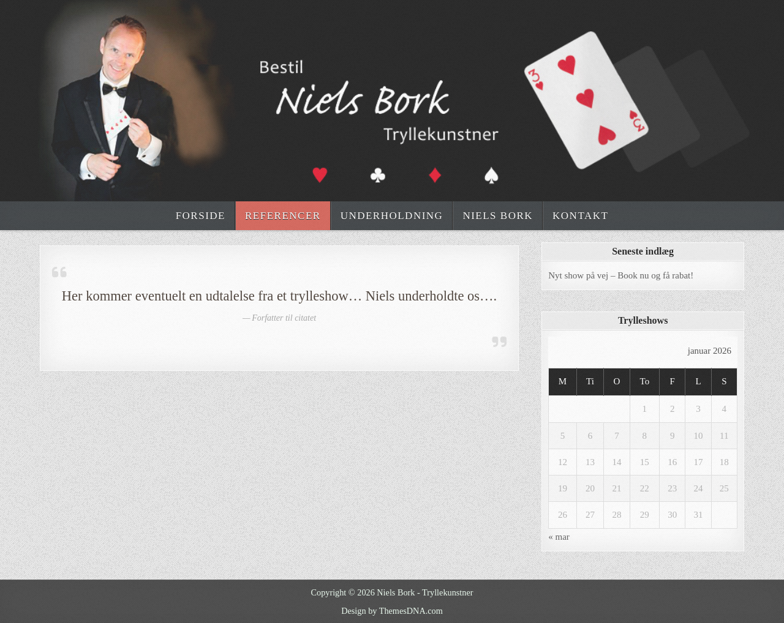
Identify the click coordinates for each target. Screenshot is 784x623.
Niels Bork (497, 216)
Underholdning (392, 216)
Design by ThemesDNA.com (392, 611)
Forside (200, 216)
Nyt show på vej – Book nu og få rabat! (620, 275)
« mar (559, 537)
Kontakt (580, 216)
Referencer (283, 216)
